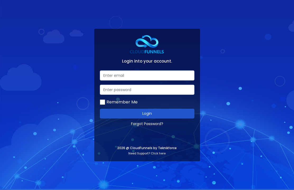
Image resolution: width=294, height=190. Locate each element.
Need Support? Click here (147, 153)
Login (147, 113)
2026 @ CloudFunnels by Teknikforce (147, 148)
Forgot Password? (147, 123)
